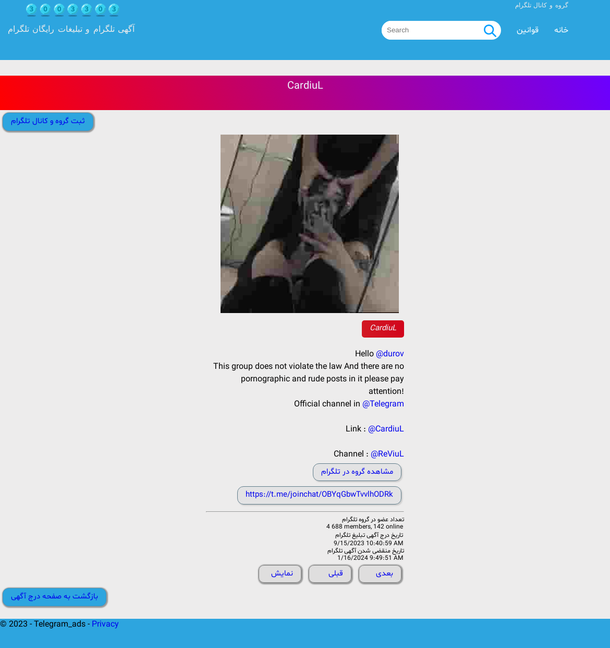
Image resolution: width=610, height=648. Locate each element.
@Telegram (383, 404)
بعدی (384, 573)
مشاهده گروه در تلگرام (357, 471)
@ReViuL (387, 454)
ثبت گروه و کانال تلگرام (48, 121)
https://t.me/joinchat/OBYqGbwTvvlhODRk (319, 494)
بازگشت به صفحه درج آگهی (54, 596)
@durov (390, 354)
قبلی (335, 573)
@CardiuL (386, 429)
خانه (561, 30)
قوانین (528, 30)
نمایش (282, 573)
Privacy (105, 624)
